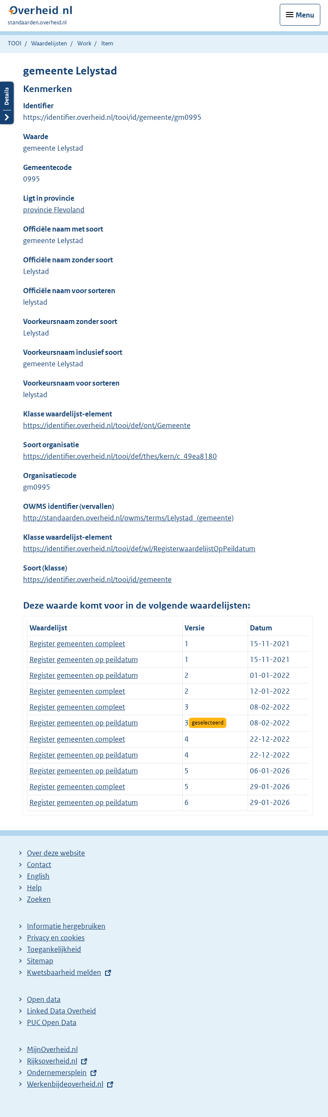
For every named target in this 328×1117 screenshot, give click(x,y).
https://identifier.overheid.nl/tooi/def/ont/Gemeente (106, 425)
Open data (44, 999)
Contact (39, 864)
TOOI (14, 43)
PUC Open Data (51, 1022)
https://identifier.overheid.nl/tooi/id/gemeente (97, 579)
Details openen (7, 103)
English (38, 876)
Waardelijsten (49, 43)
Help (34, 887)
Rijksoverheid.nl (52, 1061)
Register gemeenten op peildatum (83, 659)
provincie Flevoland (54, 209)
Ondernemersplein (57, 1072)
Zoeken (39, 899)
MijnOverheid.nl (52, 1049)
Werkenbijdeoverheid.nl (65, 1084)
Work (84, 43)
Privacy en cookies (56, 937)
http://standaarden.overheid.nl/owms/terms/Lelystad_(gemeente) (128, 518)
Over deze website (56, 853)
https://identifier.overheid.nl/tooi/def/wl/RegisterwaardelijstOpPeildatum (139, 548)
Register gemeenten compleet (77, 643)
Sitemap (40, 960)
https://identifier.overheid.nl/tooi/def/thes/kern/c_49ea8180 (120, 456)
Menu (305, 15)
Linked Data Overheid (61, 1011)
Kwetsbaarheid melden (64, 972)
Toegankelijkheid (54, 949)
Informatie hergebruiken (66, 926)
